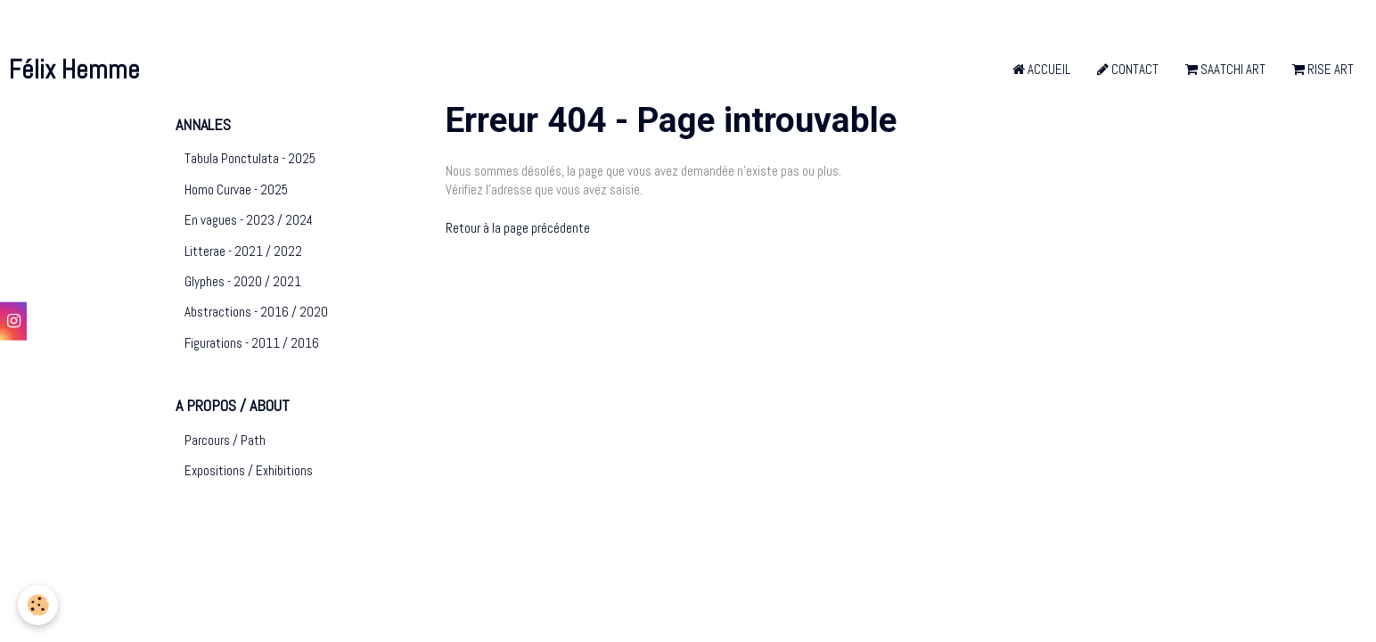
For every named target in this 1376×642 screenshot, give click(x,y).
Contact (1128, 69)
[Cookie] (38, 605)
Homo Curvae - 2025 (236, 189)
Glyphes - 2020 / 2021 (242, 281)
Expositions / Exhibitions (248, 470)
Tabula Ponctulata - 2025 (249, 158)
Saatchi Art (1225, 69)
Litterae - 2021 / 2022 (243, 251)
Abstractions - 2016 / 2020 (256, 311)
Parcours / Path (225, 440)
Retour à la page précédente (518, 227)
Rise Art (1323, 69)
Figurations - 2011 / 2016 (251, 342)
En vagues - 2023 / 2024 (248, 219)
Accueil (1041, 69)
